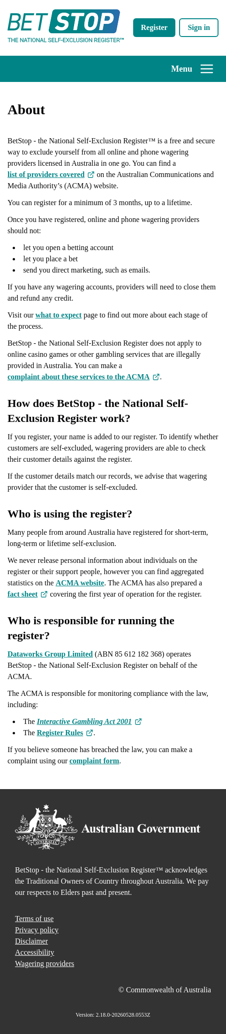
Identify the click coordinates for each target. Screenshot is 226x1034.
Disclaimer (31, 941)
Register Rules (65, 734)
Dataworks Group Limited (50, 654)
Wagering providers (44, 964)
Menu (192, 68)
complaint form (94, 761)
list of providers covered (51, 175)
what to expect (58, 315)
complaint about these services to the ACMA (84, 378)
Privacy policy (37, 930)
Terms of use (34, 919)
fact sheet (28, 595)
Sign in (199, 27)
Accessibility (34, 952)
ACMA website (80, 583)
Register (154, 27)
